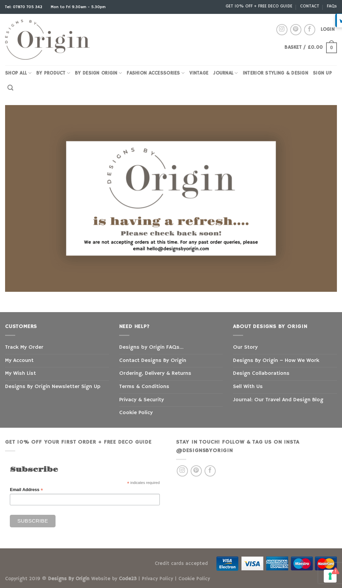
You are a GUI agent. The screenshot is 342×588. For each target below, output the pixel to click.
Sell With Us (248, 386)
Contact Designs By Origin (152, 360)
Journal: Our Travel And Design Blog (278, 400)
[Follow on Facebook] (309, 29)
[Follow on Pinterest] (295, 29)
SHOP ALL (18, 73)
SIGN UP (322, 73)
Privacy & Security (141, 400)
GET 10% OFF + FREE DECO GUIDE (259, 6)
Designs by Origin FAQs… (151, 347)
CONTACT (309, 6)
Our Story (245, 347)
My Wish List (20, 373)
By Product (53, 73)
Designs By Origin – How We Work (276, 360)
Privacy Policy (157, 579)
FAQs (332, 6)
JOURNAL (225, 73)
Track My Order (24, 347)
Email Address (26, 490)
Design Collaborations (261, 373)
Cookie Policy (136, 412)
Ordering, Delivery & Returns (155, 373)
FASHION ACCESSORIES (156, 73)
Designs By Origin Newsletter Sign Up (52, 386)
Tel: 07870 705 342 (24, 6)
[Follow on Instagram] (281, 29)
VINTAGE (198, 73)
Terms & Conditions (144, 386)
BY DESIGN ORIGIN (98, 73)
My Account (19, 360)
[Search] (10, 88)
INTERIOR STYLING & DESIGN (275, 73)
